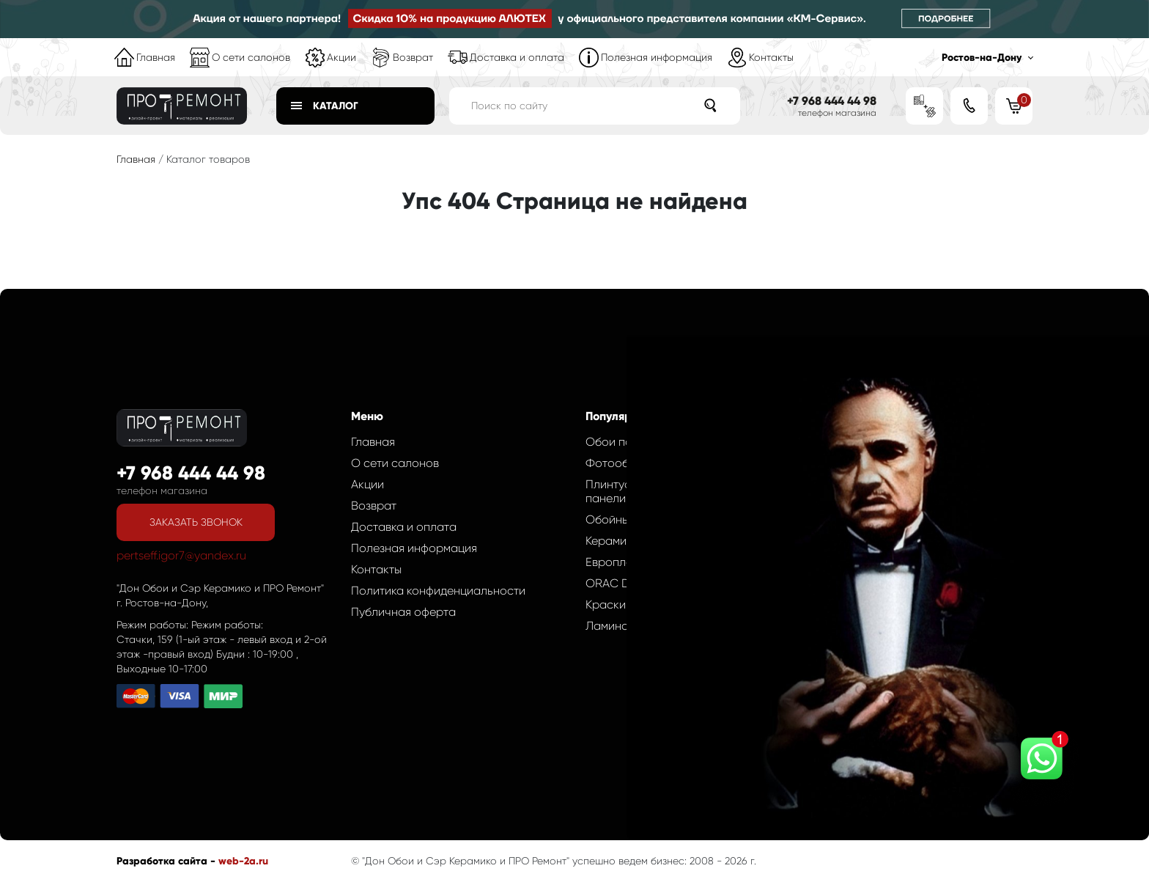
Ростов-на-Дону (981, 57)
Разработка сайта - (167, 861)
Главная (155, 57)
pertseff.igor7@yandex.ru (181, 555)
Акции (341, 57)
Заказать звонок (196, 522)
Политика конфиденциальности (438, 591)
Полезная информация (656, 57)
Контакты (771, 57)
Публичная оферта (403, 612)
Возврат (413, 57)
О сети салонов (251, 57)
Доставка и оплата (517, 57)
